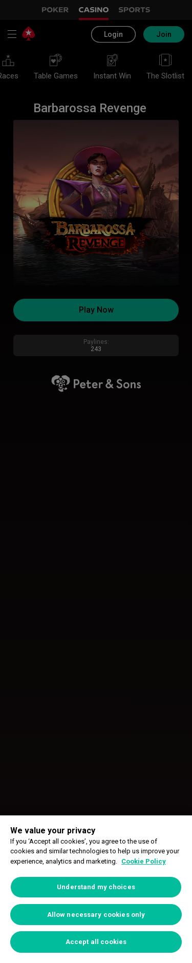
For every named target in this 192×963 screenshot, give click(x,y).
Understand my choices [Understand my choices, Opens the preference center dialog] (96, 887)
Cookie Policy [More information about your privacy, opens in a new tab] (143, 861)
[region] (96, 889)
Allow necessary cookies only (96, 914)
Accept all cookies (96, 942)
